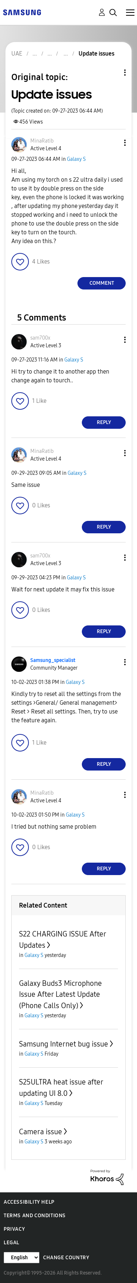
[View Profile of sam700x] (40, 338)
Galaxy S (76, 159)
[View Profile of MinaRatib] (42, 141)
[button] (113, 142)
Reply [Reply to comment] (104, 422)
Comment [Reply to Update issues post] (102, 283)
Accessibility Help (29, 1202)
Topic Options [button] (112, 72)
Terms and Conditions (35, 1215)
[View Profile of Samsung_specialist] (52, 660)
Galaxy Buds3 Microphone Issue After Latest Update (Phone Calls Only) (60, 994)
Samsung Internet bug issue (63, 1044)
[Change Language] (21, 1257)
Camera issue (40, 1131)
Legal (11, 1243)
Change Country (66, 1257)
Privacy (14, 1229)
